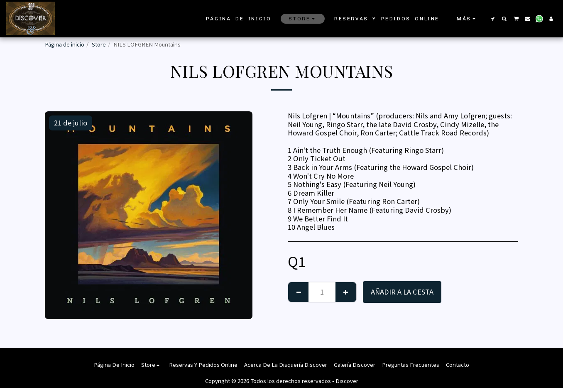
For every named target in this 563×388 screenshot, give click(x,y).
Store (99, 44)
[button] (492, 18)
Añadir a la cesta (402, 292)
